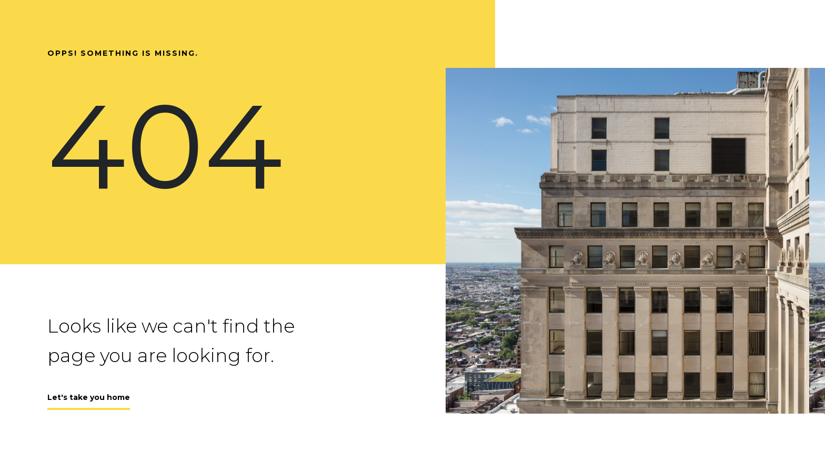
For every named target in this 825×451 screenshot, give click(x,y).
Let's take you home (88, 397)
